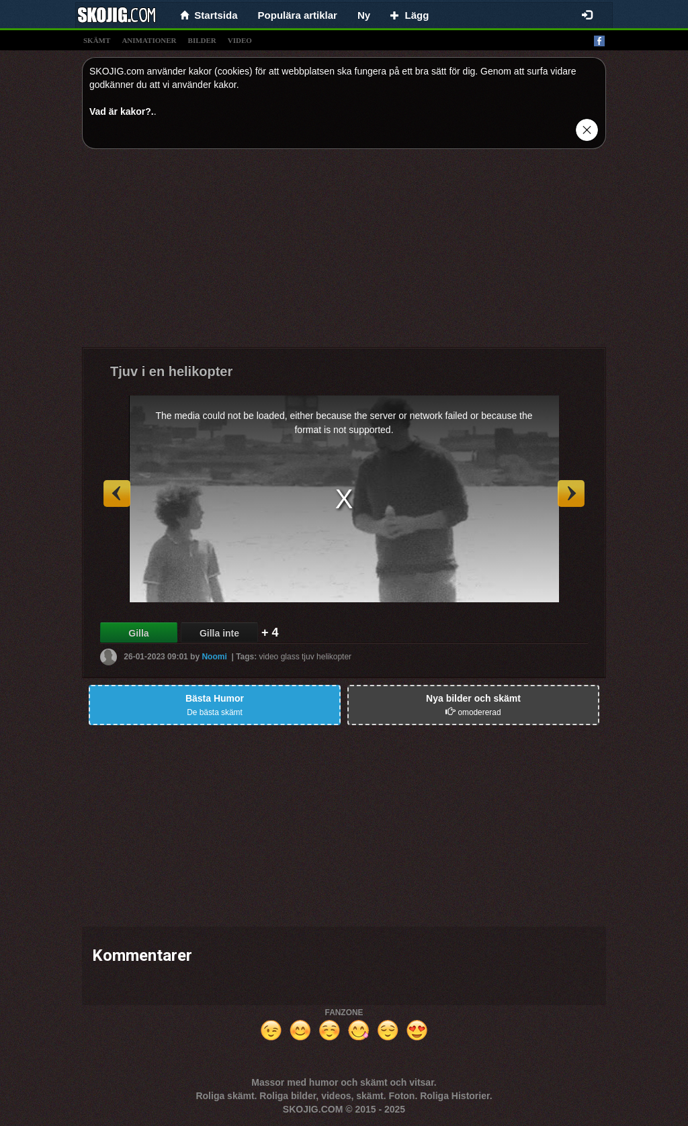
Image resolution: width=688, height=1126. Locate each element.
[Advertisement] (344, 253)
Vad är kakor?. (121, 111)
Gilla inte (219, 633)
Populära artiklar (297, 15)
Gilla (138, 633)
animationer (149, 40)
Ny (363, 15)
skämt (96, 40)
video (240, 40)
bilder (202, 40)
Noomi (214, 656)
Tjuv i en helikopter (171, 371)
